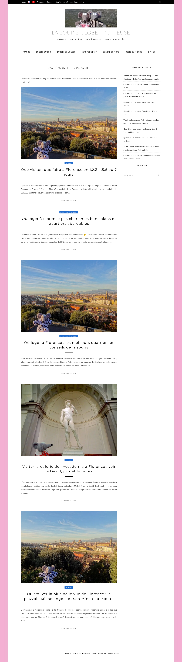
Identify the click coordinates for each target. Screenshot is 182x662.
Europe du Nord (111, 52)
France (26, 52)
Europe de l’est (89, 52)
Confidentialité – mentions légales (69, 2)
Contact (50, 2)
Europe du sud (43, 52)
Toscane (69, 163)
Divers (151, 52)
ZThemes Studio (112, 653)
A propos (40, 2)
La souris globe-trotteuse (91, 32)
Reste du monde (134, 52)
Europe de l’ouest (66, 52)
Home (23, 2)
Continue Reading (69, 200)
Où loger (64, 212)
